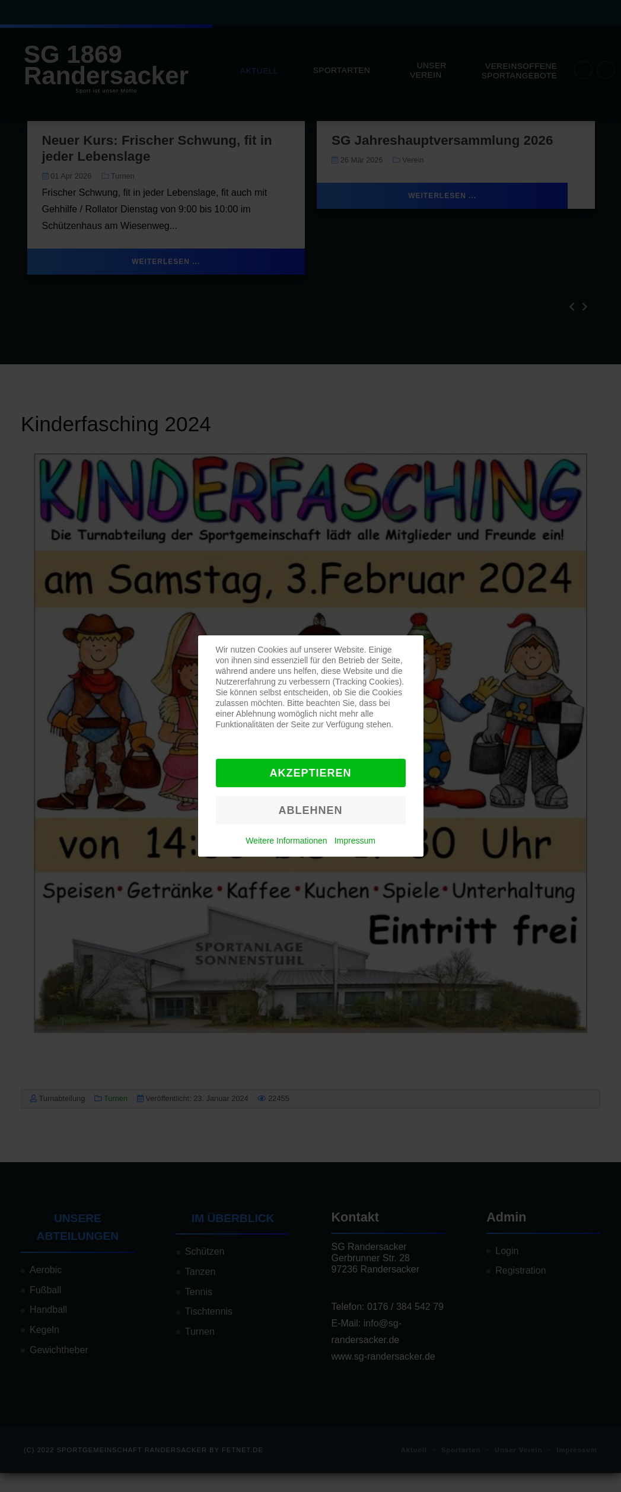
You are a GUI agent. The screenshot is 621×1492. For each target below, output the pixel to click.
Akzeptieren (310, 773)
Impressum (355, 840)
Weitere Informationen (286, 840)
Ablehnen (310, 810)
